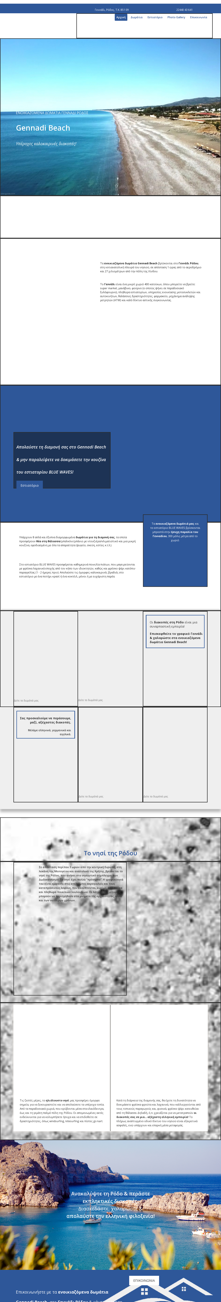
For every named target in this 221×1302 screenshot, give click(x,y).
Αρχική (121, 17)
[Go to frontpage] (60, 36)
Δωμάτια (137, 17)
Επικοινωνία (198, 17)
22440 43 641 (184, 10)
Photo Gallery (176, 17)
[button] (29, 485)
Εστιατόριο (155, 17)
